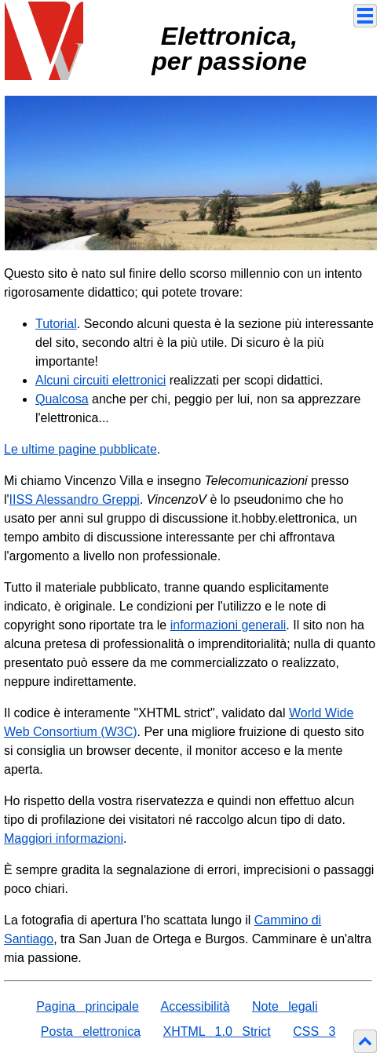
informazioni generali (228, 625)
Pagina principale (87, 1006)
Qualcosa (62, 399)
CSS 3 (314, 1031)
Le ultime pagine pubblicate (80, 449)
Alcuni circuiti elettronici (100, 380)
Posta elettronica (91, 1031)
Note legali (285, 1006)
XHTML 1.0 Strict (216, 1031)
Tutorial (56, 323)
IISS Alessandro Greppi (74, 499)
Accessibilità (195, 1006)
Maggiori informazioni (63, 838)
